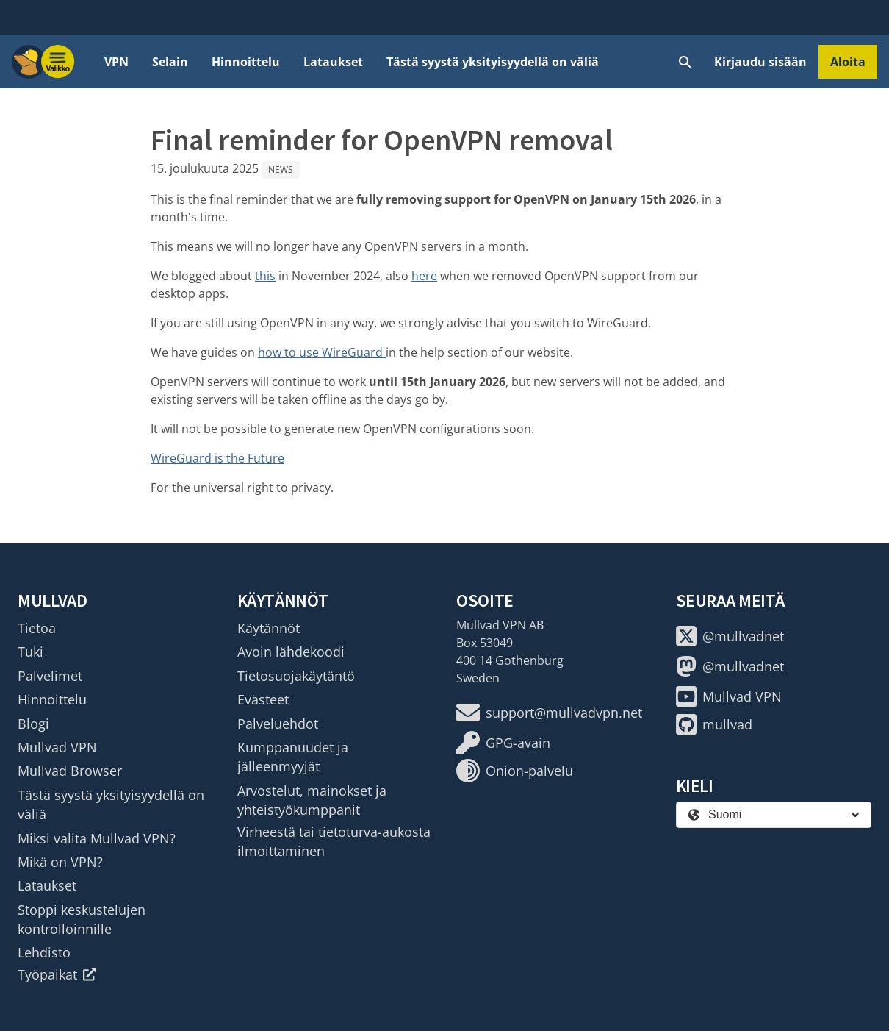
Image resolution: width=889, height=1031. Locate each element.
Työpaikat (57, 974)
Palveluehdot (277, 723)
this (265, 276)
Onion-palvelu (514, 770)
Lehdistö (44, 952)
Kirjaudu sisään (760, 62)
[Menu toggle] (58, 62)
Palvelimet (50, 676)
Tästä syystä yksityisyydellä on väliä (492, 62)
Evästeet (263, 699)
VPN (116, 62)
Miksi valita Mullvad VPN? (97, 838)
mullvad (714, 724)
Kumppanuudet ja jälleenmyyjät (292, 756)
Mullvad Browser (70, 771)
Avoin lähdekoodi (291, 651)
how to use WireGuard (322, 352)
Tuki (30, 651)
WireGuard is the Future (217, 458)
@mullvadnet (730, 636)
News (280, 169)
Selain (170, 62)
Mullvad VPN (57, 747)
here (424, 276)
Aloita (847, 62)
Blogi (33, 723)
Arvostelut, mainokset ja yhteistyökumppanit (311, 800)
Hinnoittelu (246, 62)
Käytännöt (268, 628)
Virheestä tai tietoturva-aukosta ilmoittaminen (334, 841)
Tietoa (37, 628)
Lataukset (333, 62)
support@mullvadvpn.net (549, 712)
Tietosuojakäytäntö (296, 676)
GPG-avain (503, 742)
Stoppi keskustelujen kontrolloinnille (81, 919)
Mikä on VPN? (60, 862)
